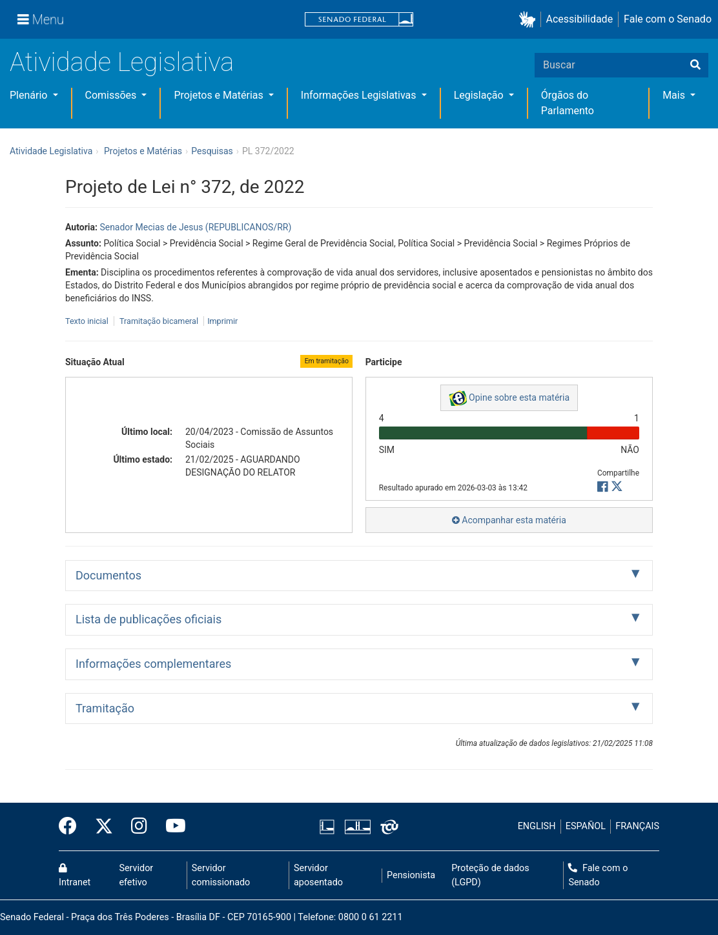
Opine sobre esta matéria (509, 398)
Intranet (74, 875)
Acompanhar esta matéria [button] (509, 520)
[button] (529, 19)
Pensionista (411, 875)
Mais (675, 95)
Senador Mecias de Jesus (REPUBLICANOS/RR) (195, 227)
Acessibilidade (579, 19)
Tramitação (105, 708)
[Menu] (40, 19)
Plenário (30, 95)
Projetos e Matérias (219, 95)
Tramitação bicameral (159, 321)
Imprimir (222, 321)
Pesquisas (212, 151)
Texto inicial (87, 321)
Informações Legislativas (360, 95)
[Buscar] (695, 65)
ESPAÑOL (586, 826)
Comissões (112, 95)
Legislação (480, 95)
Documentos (108, 575)
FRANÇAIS (637, 826)
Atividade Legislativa (122, 62)
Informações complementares (153, 663)
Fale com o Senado (668, 19)
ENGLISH (537, 826)
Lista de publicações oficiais (148, 619)
